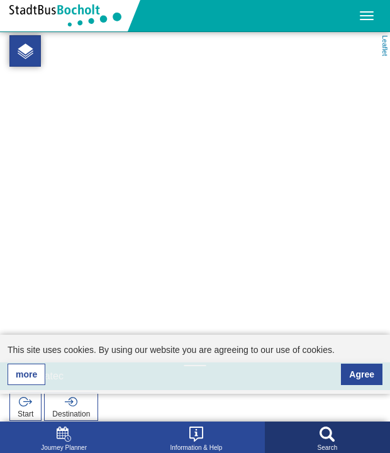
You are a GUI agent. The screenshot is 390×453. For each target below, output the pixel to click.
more (26, 374)
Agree (361, 374)
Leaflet (385, 45)
